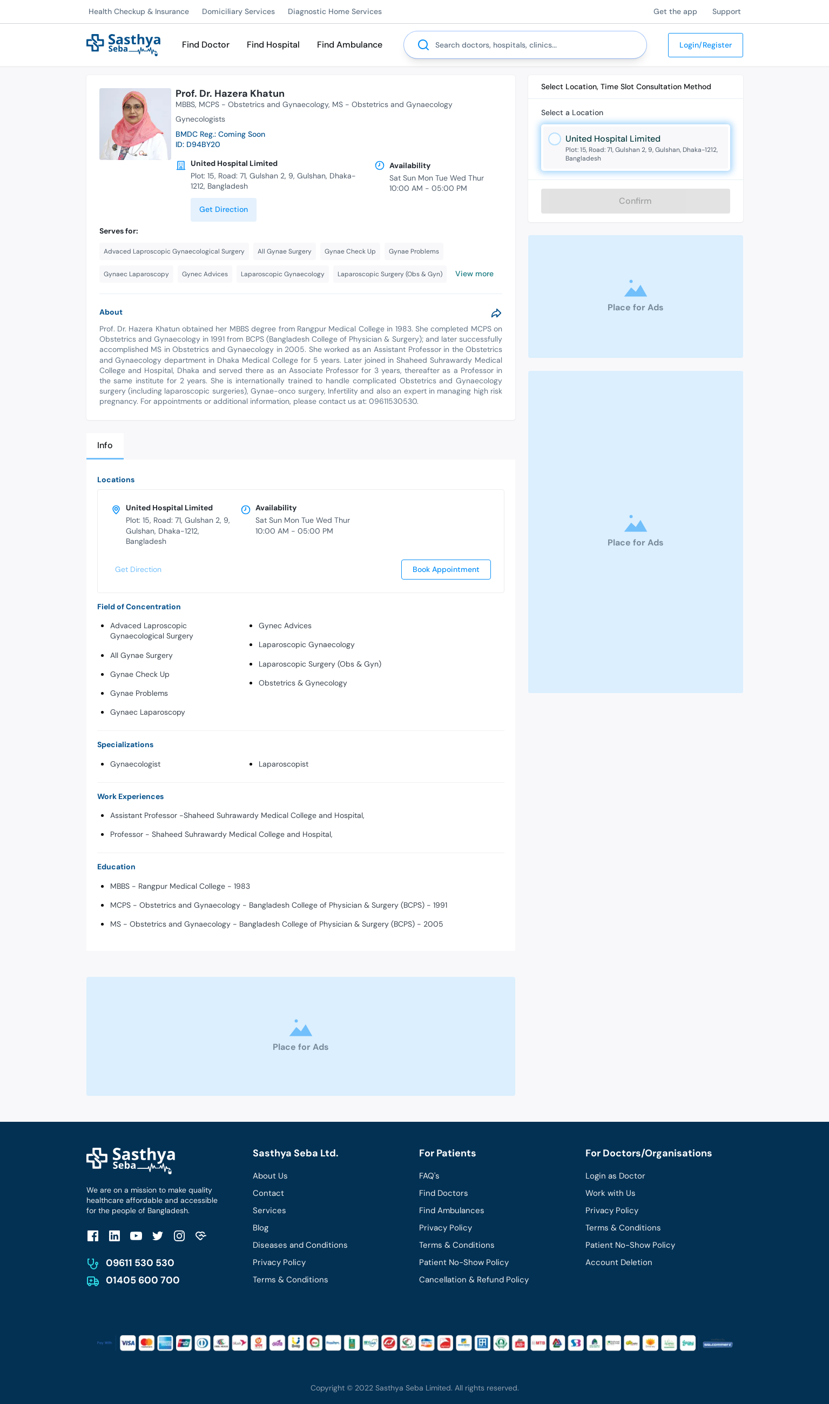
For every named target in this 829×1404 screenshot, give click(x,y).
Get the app (675, 11)
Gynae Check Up (140, 674)
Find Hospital (273, 44)
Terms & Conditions (290, 1279)
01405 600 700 (143, 1280)
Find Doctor (206, 44)
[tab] (105, 446)
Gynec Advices (285, 625)
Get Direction (223, 209)
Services (269, 1210)
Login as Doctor (615, 1175)
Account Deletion (618, 1262)
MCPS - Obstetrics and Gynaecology (263, 104)
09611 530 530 (140, 1262)
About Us (270, 1175)
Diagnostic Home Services (335, 11)
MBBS (185, 104)
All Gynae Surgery (141, 655)
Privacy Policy (279, 1262)
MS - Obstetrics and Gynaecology (392, 104)
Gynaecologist (135, 764)
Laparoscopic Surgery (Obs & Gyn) (320, 664)
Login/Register (705, 45)
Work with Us (610, 1193)
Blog (260, 1227)
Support (726, 11)
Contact (268, 1193)
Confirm (635, 201)
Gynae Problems (139, 693)
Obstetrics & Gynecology (303, 683)
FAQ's (429, 1175)
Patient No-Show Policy (464, 1262)
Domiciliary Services (238, 11)
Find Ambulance (349, 44)
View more (474, 273)
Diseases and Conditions (300, 1245)
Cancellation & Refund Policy (474, 1279)
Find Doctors (443, 1193)
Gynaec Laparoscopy (147, 712)
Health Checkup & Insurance (139, 11)
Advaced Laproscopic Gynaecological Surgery (151, 631)
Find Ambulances (451, 1210)
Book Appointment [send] (446, 569)
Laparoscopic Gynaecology (307, 644)
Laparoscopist (283, 764)
